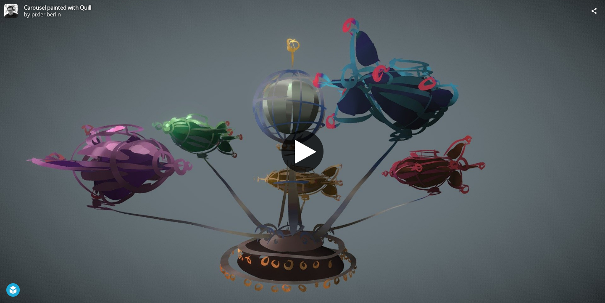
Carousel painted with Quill (57, 7)
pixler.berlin (46, 14)
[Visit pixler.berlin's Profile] (11, 11)
